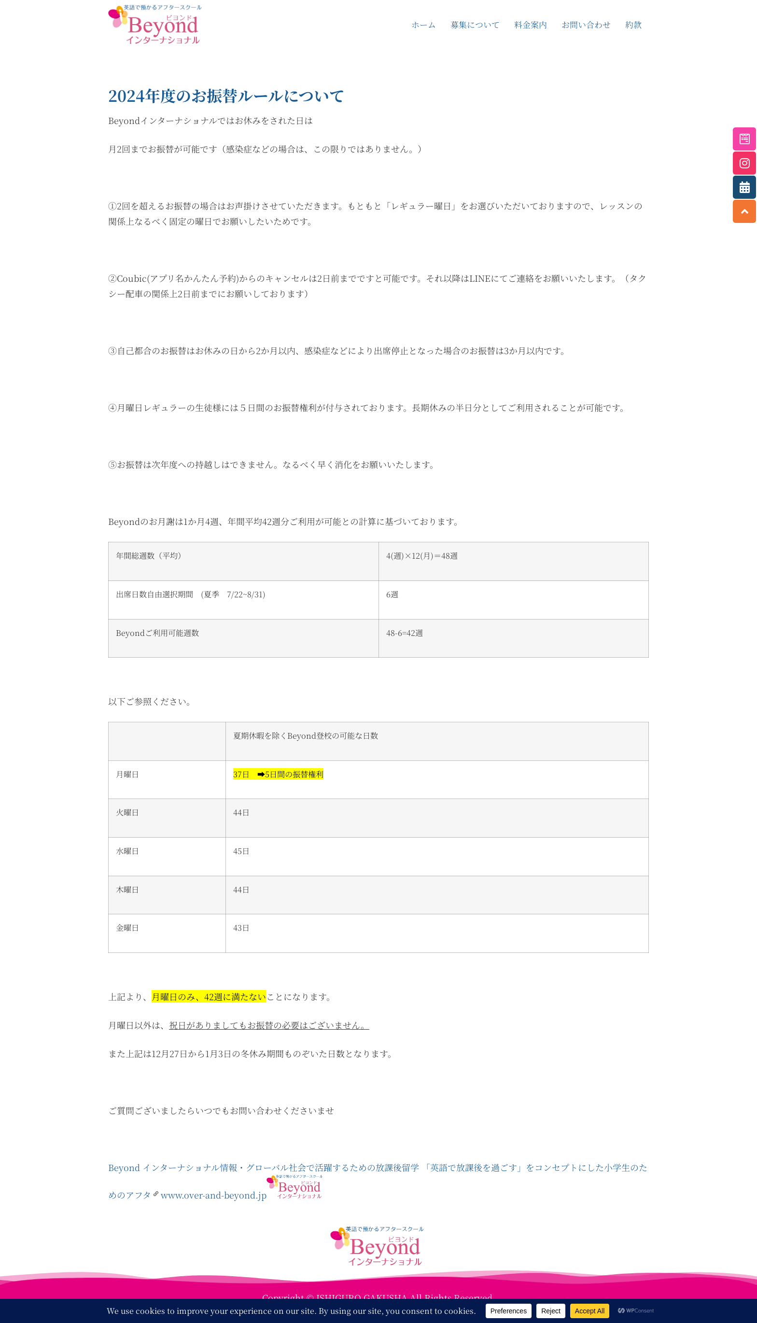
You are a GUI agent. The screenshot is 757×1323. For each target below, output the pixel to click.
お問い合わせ (586, 24)
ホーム (423, 24)
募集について (475, 24)
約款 (633, 24)
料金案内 (530, 24)
